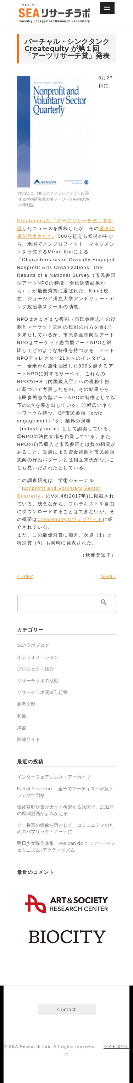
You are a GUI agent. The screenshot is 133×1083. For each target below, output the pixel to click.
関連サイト (28, 739)
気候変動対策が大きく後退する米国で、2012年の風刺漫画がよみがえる (65, 810)
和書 (21, 716)
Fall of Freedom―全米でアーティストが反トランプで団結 (65, 792)
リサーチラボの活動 (38, 680)
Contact (66, 1009)
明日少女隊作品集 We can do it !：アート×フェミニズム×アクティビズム (66, 846)
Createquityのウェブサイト (70, 519)
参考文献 (26, 704)
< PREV (25, 576)
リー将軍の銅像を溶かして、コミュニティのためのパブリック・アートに (65, 828)
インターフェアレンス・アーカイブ (54, 777)
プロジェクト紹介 (35, 669)
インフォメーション (38, 657)
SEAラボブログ (33, 645)
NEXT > (108, 576)
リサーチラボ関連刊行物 (42, 692)
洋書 (21, 727)
